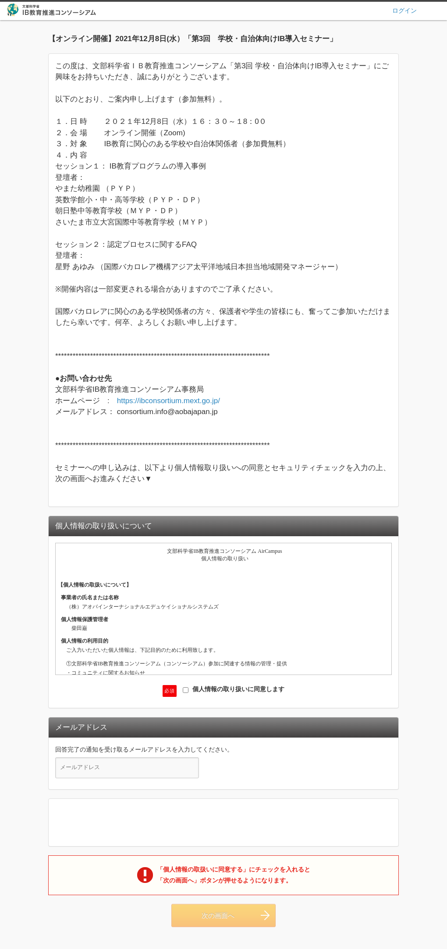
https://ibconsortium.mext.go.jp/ (168, 401)
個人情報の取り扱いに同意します (233, 689)
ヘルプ (437, 10)
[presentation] (223, 822)
